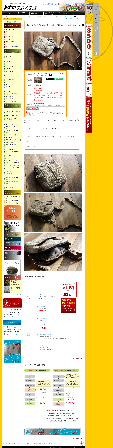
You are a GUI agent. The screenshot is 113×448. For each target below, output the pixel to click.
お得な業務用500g (12, 212)
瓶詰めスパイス (12, 226)
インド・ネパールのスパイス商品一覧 (36, 13)
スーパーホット (11, 37)
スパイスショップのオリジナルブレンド (50, 13)
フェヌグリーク (12, 160)
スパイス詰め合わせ (12, 192)
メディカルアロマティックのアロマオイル (12, 243)
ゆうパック (41, 284)
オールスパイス (11, 57)
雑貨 (30, 16)
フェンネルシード (12, 162)
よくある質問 (46, 4)
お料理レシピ (12, 322)
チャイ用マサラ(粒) (12, 44)
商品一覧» (19, 294)
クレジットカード (43, 318)
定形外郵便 (41, 294)
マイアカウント (73, 18)
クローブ (8, 68)
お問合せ (81, 4)
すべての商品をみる (10, 22)
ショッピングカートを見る (77, 13)
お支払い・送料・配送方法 (40, 443)
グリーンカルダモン (12, 66)
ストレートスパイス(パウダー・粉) (12, 51)
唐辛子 (8, 87)
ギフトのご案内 (12, 267)
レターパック (42, 306)
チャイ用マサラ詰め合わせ (12, 283)
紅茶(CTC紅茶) (12, 234)
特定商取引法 (75, 4)
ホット (8, 34)
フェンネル (9, 96)
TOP (26, 16)
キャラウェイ (11, 135)
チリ (7, 82)
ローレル (10, 188)
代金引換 (41, 345)
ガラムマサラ (10, 41)
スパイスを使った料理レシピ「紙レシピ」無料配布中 (12, 289)
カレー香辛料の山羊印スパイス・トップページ (9, 13)
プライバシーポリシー (25, 443)
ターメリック (10, 79)
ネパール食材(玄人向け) (12, 239)
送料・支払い (54, 4)
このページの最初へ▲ (76, 358)
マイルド (8, 32)
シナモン (8, 75)
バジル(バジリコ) (11, 94)
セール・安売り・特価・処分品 (12, 248)
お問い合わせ (53, 105)
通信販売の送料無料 (69, 297)
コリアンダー (10, 71)
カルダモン (9, 61)
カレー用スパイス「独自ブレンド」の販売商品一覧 (12, 25)
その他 (12, 257)
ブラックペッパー (11, 99)
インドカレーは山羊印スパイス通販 (14, 3)
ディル (8, 84)
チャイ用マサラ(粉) (12, 46)
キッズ (8, 39)
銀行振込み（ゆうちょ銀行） (45, 334)
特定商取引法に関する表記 (10, 443)
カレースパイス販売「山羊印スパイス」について (22, 13)
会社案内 (51, 443)
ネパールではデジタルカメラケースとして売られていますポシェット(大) (55, 16)
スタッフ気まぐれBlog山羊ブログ (96, 29)
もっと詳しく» (12, 316)
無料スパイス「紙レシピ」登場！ (52, 431)
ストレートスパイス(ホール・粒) (12, 105)
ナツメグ (8, 156)
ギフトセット (12, 277)
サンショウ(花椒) (12, 151)
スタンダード (10, 29)
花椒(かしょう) (11, 124)
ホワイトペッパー (11, 101)
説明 (81, 18)
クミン (8, 63)
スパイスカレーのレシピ (64, 13)
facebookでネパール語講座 (89, 8)
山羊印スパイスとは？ (12, 302)
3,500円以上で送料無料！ (89, 78)
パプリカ (8, 91)
